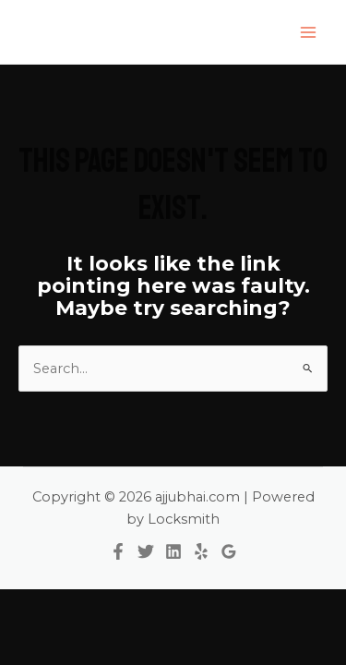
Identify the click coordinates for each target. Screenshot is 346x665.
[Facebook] (118, 551)
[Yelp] (201, 551)
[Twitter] (145, 551)
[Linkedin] (173, 551)
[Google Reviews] (229, 551)
